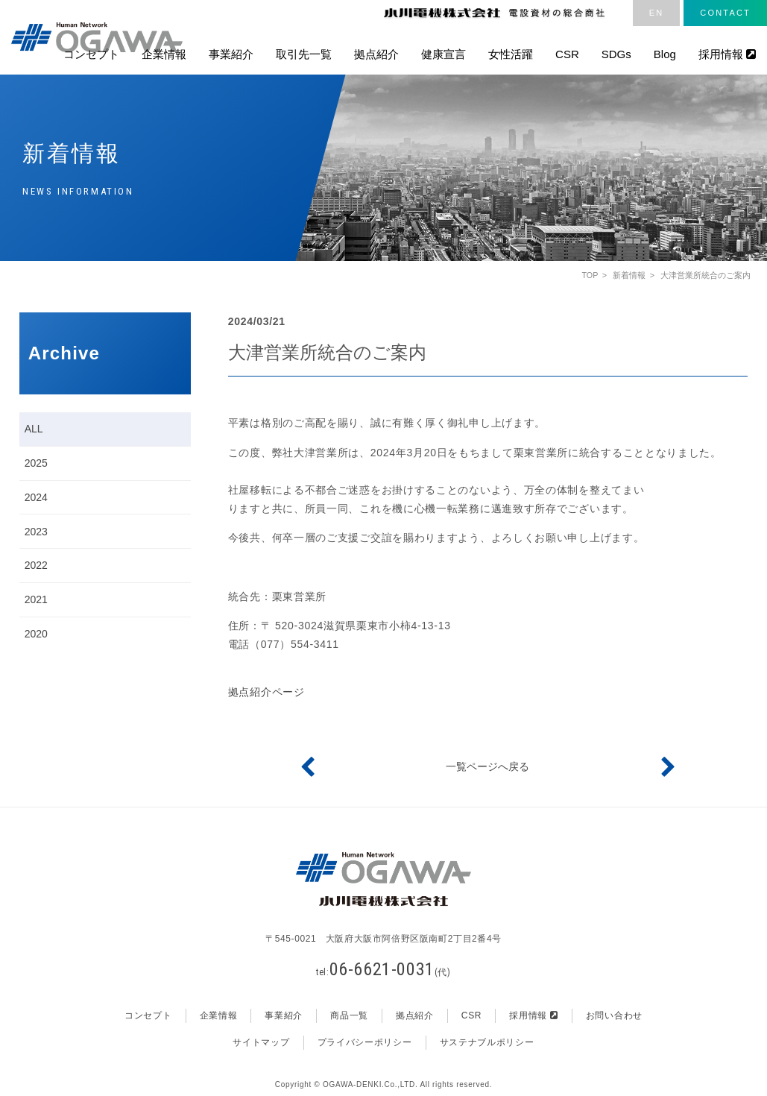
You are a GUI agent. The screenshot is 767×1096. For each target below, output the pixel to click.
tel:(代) (383, 972)
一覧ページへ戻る (487, 766)
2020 (36, 634)
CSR (567, 54)
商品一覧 (349, 1016)
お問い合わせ (614, 1016)
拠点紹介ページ (266, 692)
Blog (665, 54)
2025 (36, 463)
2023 (36, 532)
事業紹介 (231, 54)
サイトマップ (261, 1042)
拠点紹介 (376, 54)
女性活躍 (510, 54)
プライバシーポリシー (365, 1042)
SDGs (616, 54)
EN (656, 12)
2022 (36, 565)
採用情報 (727, 54)
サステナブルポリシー (487, 1042)
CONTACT (725, 12)
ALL (34, 429)
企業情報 (164, 54)
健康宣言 (443, 54)
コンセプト (91, 54)
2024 (36, 497)
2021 (36, 599)
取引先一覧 (304, 54)
